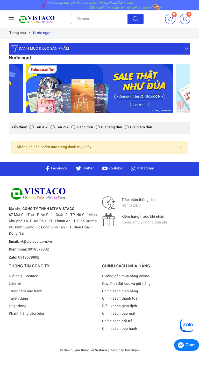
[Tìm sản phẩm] (99, 19)
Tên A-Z (39, 127)
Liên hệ (15, 284)
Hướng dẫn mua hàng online (125, 276)
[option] (99, 88)
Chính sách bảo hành (119, 329)
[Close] (180, 147)
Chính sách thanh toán (120, 298)
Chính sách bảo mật (118, 314)
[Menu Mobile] (12, 19)
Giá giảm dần (138, 127)
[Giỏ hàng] (185, 19)
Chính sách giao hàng (120, 291)
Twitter (85, 168)
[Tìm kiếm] (135, 19)
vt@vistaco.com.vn (36, 242)
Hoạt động (17, 306)
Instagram (142, 168)
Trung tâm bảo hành (25, 291)
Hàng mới (82, 127)
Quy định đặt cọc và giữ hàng (126, 284)
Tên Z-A (60, 127)
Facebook (56, 168)
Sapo (135, 350)
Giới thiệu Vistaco (23, 276)
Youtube (112, 168)
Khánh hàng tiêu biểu (26, 314)
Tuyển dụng (18, 298)
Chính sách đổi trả (117, 321)
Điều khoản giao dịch (119, 306)
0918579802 (38, 249)
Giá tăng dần (109, 127)
